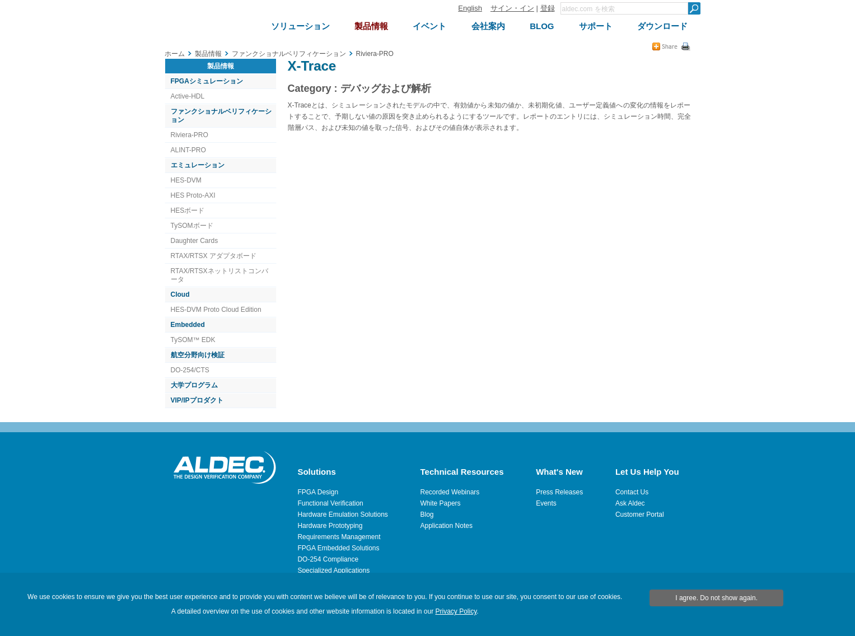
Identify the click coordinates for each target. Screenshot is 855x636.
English (470, 8)
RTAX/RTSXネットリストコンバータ (219, 275)
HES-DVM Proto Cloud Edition (216, 310)
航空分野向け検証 (198, 355)
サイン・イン (512, 8)
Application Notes (447, 526)
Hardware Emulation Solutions (342, 514)
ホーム (175, 54)
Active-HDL (188, 96)
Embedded (188, 325)
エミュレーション (198, 165)
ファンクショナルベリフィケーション (221, 115)
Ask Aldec (630, 503)
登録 (547, 8)
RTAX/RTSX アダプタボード (213, 256)
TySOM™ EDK (193, 340)
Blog (427, 514)
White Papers (441, 503)
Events (546, 503)
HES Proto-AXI (193, 195)
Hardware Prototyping (329, 526)
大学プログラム (194, 385)
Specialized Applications (333, 570)
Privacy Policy (455, 611)
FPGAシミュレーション (207, 81)
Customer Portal (639, 514)
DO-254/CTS (190, 370)
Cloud (180, 294)
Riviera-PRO (189, 135)
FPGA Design (317, 492)
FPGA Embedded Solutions (338, 548)
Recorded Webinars (450, 492)
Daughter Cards (194, 241)
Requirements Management (338, 537)
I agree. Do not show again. (716, 598)
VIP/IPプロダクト (197, 400)
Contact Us (631, 492)
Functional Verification (330, 503)
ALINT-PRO (188, 150)
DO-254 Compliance (327, 559)
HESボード (188, 210)
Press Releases (559, 492)
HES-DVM (186, 180)
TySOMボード (192, 226)
